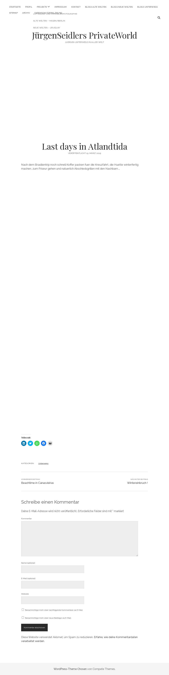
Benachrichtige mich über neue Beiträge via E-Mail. (48, 618)
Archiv (26, 13)
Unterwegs (43, 463)
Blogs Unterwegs (147, 7)
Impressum (60, 7)
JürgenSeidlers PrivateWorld (84, 35)
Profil (28, 7)
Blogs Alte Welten (95, 7)
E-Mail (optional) (28, 578)
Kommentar (26, 518)
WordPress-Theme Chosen (70, 669)
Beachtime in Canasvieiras (37, 482)
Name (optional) (28, 563)
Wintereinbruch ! (137, 482)
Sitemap (13, 13)
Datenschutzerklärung (48, 13)
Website (25, 594)
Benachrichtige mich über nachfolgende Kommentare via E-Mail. (54, 610)
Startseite (15, 7)
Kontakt (76, 7)
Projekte (42, 7)
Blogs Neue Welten (122, 7)
